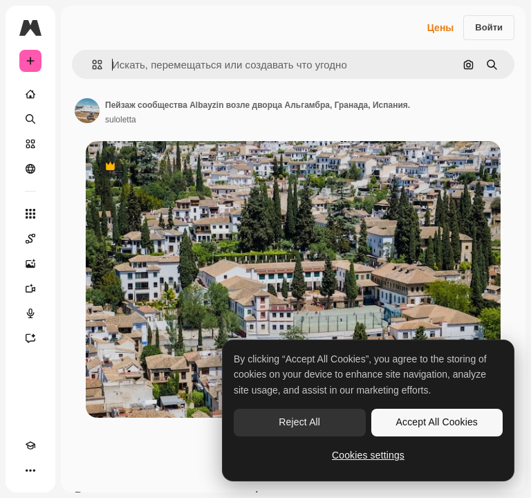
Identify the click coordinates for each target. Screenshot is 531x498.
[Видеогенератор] (30, 288)
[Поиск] (30, 119)
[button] (92, 64)
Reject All (299, 421)
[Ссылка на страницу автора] (87, 110)
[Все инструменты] (30, 214)
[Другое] (30, 470)
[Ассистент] (30, 338)
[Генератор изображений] (30, 263)
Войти (489, 27)
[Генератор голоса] (30, 313)
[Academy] (30, 445)
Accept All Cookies (437, 421)
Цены (440, 27)
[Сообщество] (30, 169)
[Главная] (30, 94)
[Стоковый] (30, 144)
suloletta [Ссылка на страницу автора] (120, 119)
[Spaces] (30, 239)
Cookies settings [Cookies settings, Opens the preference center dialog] (368, 455)
